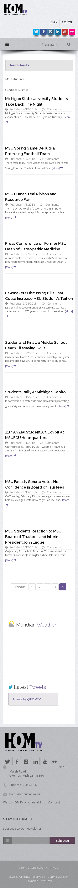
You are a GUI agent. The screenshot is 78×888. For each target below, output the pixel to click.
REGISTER (67, 22)
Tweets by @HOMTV (26, 699)
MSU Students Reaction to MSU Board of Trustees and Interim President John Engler (33, 536)
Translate (50, 44)
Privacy (54, 867)
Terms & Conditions (31, 867)
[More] (57, 168)
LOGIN (53, 22)
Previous (19, 587)
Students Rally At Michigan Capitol (36, 392)
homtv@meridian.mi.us (24, 794)
